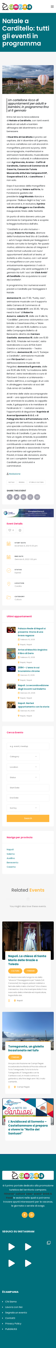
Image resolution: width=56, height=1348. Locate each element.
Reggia (21, 482)
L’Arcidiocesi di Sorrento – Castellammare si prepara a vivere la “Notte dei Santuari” (28, 1127)
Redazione (14, 473)
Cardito (18, 586)
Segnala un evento (16, 1312)
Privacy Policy (13, 1323)
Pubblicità (11, 1329)
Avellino (11, 858)
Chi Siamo (11, 1301)
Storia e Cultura (36, 482)
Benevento (12, 862)
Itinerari (31, 971)
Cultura (18, 599)
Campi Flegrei (23, 1087)
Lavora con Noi (13, 1307)
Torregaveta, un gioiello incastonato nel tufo (26, 1049)
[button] (23, 756)
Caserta (11, 866)
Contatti (10, 1318)
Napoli (23, 644)
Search (28, 818)
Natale (11, 482)
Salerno (11, 853)
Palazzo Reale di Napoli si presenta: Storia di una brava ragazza (32, 632)
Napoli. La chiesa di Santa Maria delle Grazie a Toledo (27, 960)
